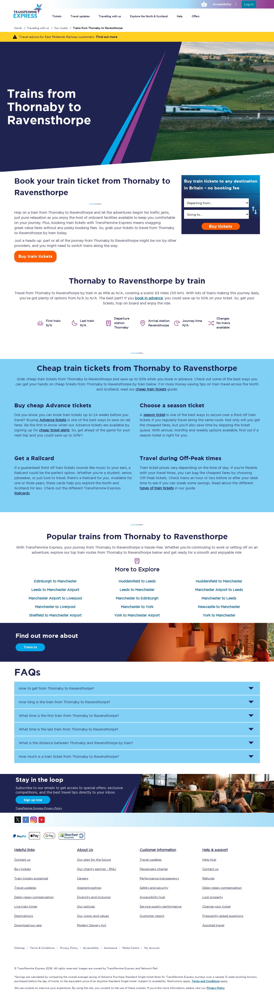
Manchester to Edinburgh (137, 598)
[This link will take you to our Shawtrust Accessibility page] (71, 839)
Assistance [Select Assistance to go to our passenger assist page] (110, 948)
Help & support (215, 850)
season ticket (154, 415)
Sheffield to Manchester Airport (55, 615)
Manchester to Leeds (219, 598)
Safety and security (154, 887)
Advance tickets (52, 420)
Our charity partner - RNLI (96, 869)
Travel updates (80, 16)
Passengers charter (154, 869)
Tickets (56, 16)
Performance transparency (159, 878)
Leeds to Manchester (137, 590)
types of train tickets (157, 488)
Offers (195, 16)
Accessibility (91, 948)
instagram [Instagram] (33, 819)
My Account (151, 948)
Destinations (23, 916)
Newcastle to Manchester (219, 607)
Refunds (208, 878)
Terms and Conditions (206, 981)
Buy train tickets (35, 256)
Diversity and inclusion (94, 897)
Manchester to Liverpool (55, 607)
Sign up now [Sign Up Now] (33, 800)
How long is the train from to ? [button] (64, 702)
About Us (85, 850)
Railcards (22, 493)
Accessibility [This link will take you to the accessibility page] (222, 4)
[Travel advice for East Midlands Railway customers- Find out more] (137, 37)
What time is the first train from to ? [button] (69, 715)
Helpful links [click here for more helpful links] (24, 850)
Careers (82, 878)
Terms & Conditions (42, 948)
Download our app (28, 925)
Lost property (212, 897)
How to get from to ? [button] (56, 688)
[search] (216, 202)
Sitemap (19, 948)
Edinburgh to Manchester (55, 581)
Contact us (22, 859)
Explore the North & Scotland (149, 16)
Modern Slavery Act (91, 925)
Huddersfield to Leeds (137, 581)
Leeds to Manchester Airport (55, 590)
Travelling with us (110, 16)
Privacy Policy (69, 948)
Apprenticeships (89, 887)
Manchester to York (137, 607)
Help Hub (209, 859)
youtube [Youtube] (41, 819)
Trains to (30, 647)
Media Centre (130, 948)
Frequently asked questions (222, 916)
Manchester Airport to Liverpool (55, 598)
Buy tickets (220, 226)
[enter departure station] (216, 202)
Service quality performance (160, 906)
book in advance (149, 298)
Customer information (158, 850)
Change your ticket (216, 906)
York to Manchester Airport (137, 615)
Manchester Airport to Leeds (219, 590)
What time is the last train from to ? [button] (68, 729)
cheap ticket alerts (54, 430)
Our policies (86, 906)
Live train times (25, 906)
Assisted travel (213, 925)
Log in (249, 4)
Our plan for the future (94, 859)
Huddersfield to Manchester (219, 581)
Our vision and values (93, 916)
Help (180, 16)
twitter (18, 819)
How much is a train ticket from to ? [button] (69, 756)
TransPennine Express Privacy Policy (39, 808)
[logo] (27, 21)
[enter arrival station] (216, 214)
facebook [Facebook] (25, 819)
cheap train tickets (151, 389)
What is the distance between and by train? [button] (76, 743)
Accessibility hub (152, 897)
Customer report (152, 916)
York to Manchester (219, 615)
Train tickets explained (31, 878)
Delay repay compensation (34, 897)
